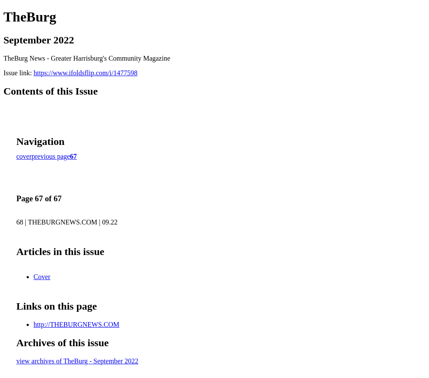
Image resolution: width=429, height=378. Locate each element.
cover (24, 156)
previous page (51, 156)
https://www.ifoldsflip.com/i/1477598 (86, 73)
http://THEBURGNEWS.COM (77, 324)
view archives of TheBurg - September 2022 (77, 361)
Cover (42, 276)
